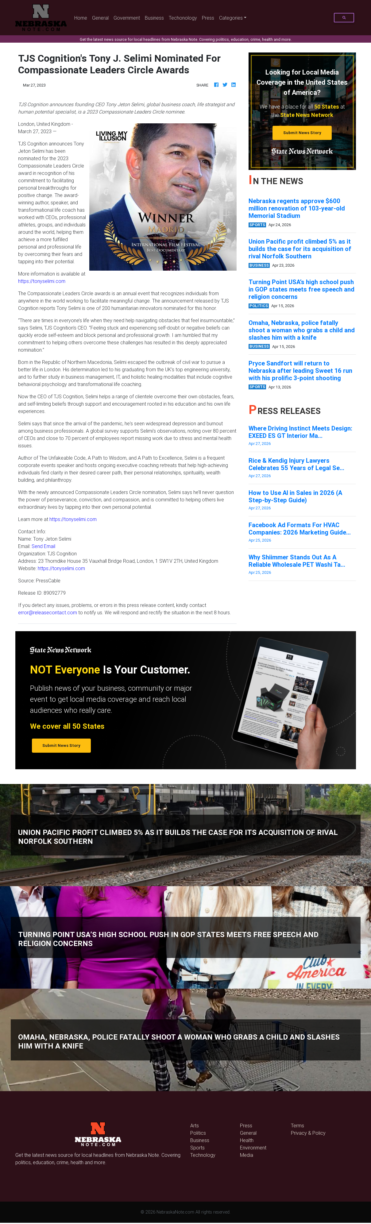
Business (154, 18)
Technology (202, 1155)
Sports (197, 1148)
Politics (198, 1133)
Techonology (183, 18)
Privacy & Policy (308, 1133)
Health (246, 1140)
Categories (231, 18)
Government (127, 18)
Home (82, 17)
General (100, 18)
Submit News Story (302, 132)
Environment (253, 1148)
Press (208, 18)
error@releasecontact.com (47, 612)
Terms (297, 1125)
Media (246, 1155)
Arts (194, 1125)
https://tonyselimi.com (41, 281)
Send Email (43, 546)
